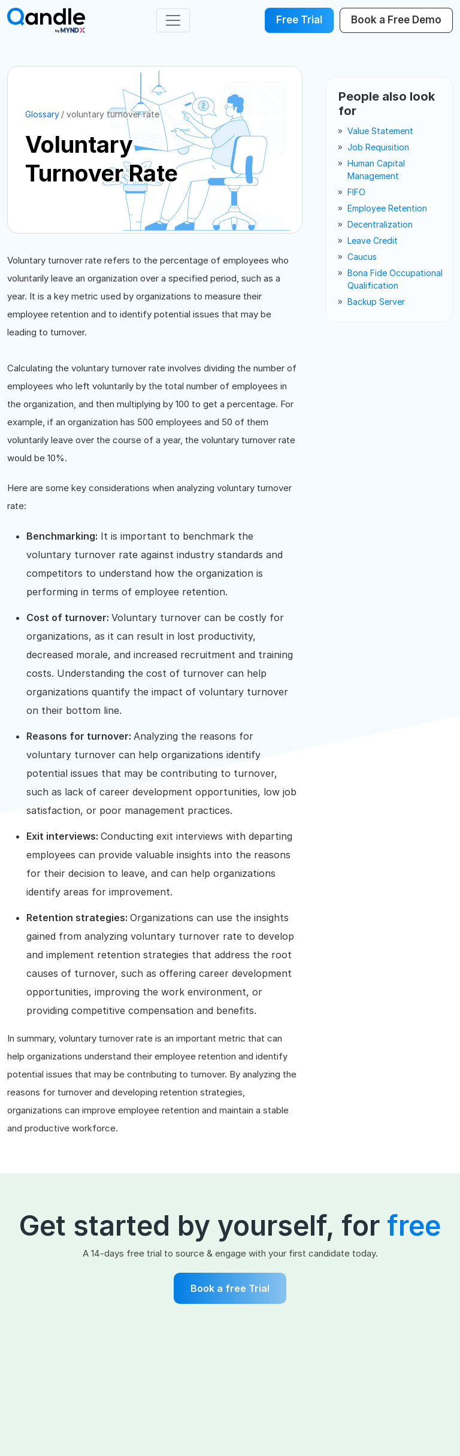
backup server (376, 301)
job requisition (378, 147)
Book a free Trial (230, 1288)
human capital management (376, 169)
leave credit (372, 240)
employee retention (387, 208)
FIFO (356, 192)
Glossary (42, 114)
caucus (362, 257)
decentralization (380, 224)
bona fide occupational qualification (395, 279)
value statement (380, 131)
